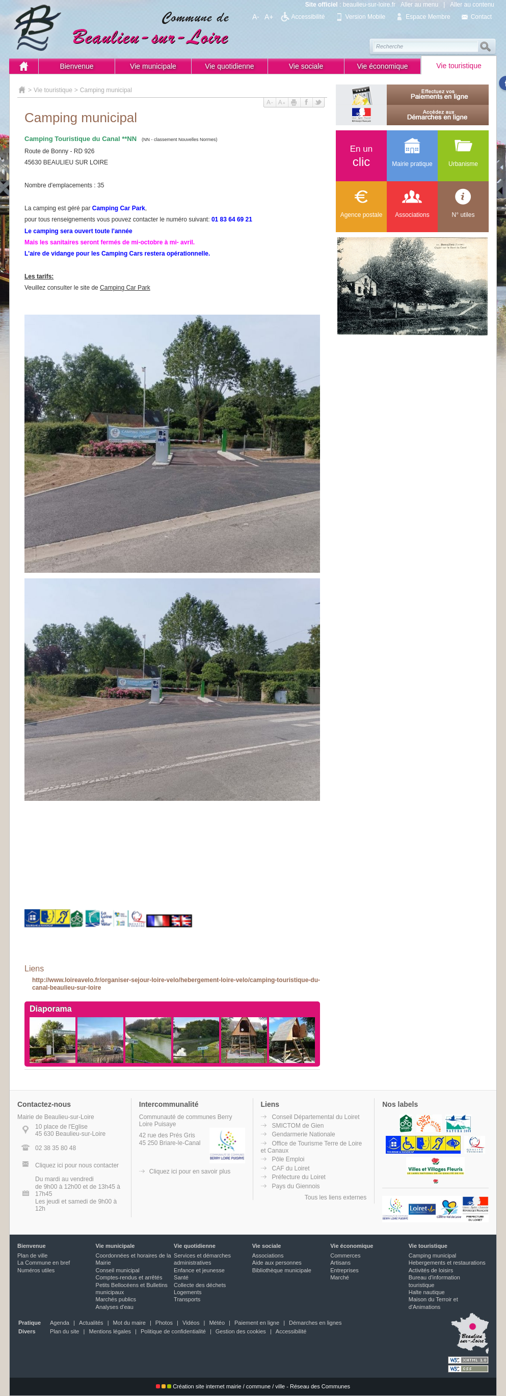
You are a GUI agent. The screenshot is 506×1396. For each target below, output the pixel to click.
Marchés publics (116, 1299)
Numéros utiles (36, 1270)
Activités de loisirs (431, 1270)
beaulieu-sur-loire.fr (369, 4)
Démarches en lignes (315, 1323)
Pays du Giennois (296, 1186)
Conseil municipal (118, 1270)
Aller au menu (419, 4)
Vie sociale (306, 66)
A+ (269, 17)
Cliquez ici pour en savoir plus (189, 1171)
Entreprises (344, 1270)
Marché (339, 1277)
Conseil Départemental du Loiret (316, 1117)
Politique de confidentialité (173, 1331)
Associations (268, 1255)
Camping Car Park (125, 287)
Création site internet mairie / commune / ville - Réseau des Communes (253, 1386)
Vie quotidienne (229, 66)
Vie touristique (458, 66)
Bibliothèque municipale (281, 1270)
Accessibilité (308, 16)
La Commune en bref (43, 1263)
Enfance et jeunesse (199, 1270)
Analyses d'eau (115, 1307)
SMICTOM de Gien (298, 1125)
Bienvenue (76, 66)
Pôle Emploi (288, 1159)
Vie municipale (153, 66)
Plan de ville (32, 1255)
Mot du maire (129, 1323)
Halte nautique (427, 1292)
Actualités (91, 1323)
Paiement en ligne (256, 1323)
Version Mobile (365, 16)
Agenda (59, 1323)
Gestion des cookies (241, 1331)
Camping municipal (106, 90)
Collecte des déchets (200, 1285)
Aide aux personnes (277, 1263)
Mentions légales (110, 1331)
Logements (187, 1292)
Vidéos (190, 1323)
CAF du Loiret (291, 1168)
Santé (181, 1277)
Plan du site (64, 1331)
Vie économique (382, 66)
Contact (481, 16)
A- (255, 17)
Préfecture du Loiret (299, 1177)
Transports (187, 1299)
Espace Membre (428, 16)
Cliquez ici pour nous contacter (77, 1165)
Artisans (340, 1263)
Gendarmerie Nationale (303, 1134)
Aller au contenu (472, 4)
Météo (217, 1323)
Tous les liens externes (335, 1197)
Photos (164, 1323)
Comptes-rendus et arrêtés (129, 1277)
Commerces (345, 1255)
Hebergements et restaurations (447, 1263)
